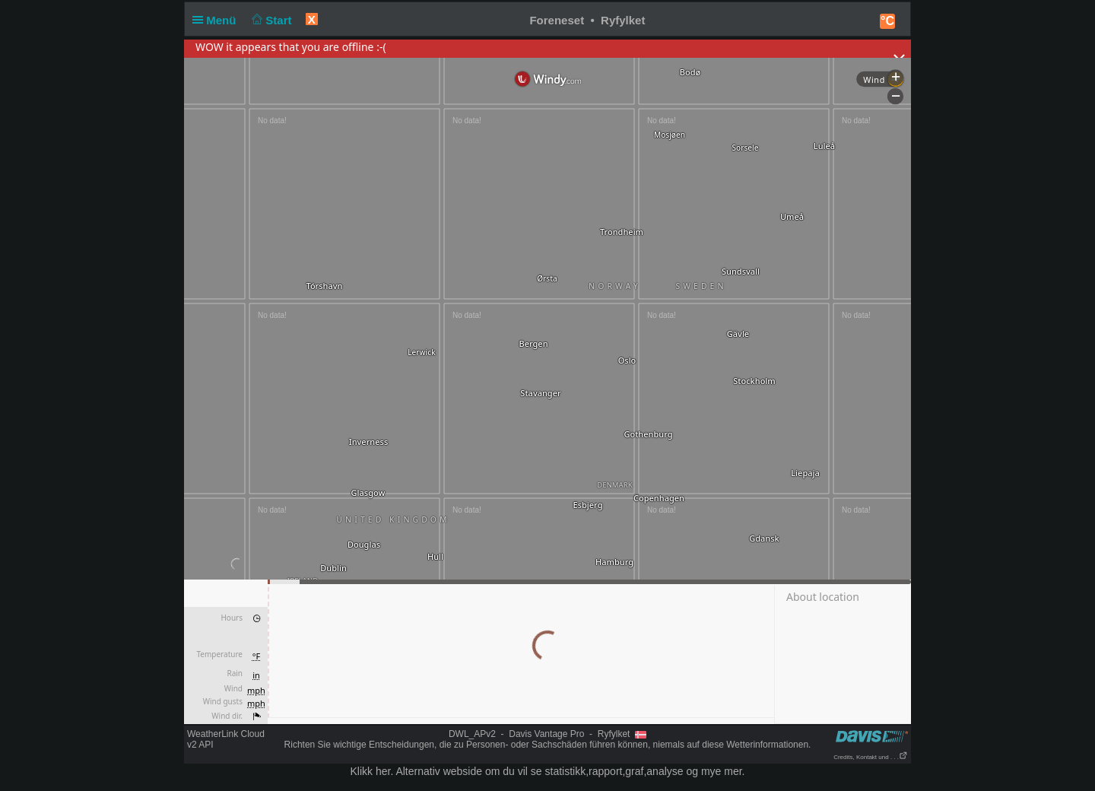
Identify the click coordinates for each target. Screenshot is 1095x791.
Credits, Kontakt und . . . (870, 757)
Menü (217, 20)
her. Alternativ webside (429, 771)
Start (270, 20)
